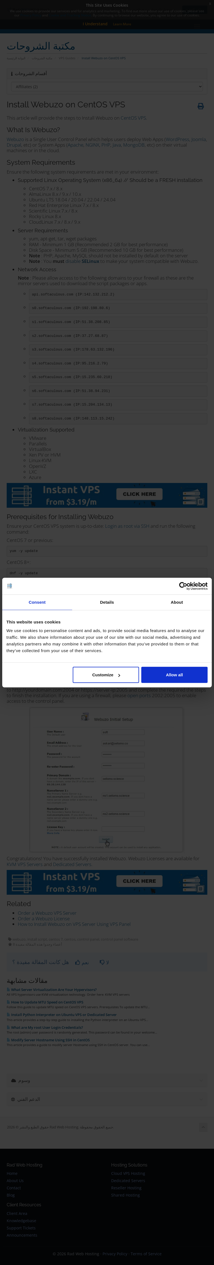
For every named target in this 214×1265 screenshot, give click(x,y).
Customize (106, 674)
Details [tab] (107, 602)
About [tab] (177, 602)
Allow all (174, 674)
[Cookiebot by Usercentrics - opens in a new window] (183, 586)
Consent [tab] (37, 602)
